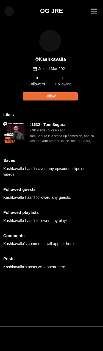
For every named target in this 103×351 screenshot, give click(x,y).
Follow (49, 96)
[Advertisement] (51, 338)
